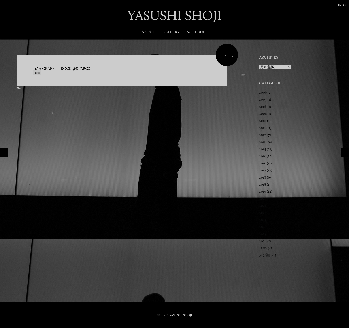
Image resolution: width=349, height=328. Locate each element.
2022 (262, 213)
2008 (263, 106)
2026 (262, 241)
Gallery (171, 31)
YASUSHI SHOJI (174, 15)
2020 (263, 198)
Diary (263, 248)
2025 (262, 234)
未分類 (264, 255)
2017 (262, 170)
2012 (262, 135)
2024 (262, 227)
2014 (262, 149)
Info (342, 5)
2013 (262, 142)
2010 (262, 121)
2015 (262, 156)
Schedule (197, 31)
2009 (263, 113)
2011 (37, 72)
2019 (262, 191)
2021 (262, 205)
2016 (262, 163)
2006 (263, 92)
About (148, 31)
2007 (263, 99)
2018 (262, 177)
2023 (262, 220)
